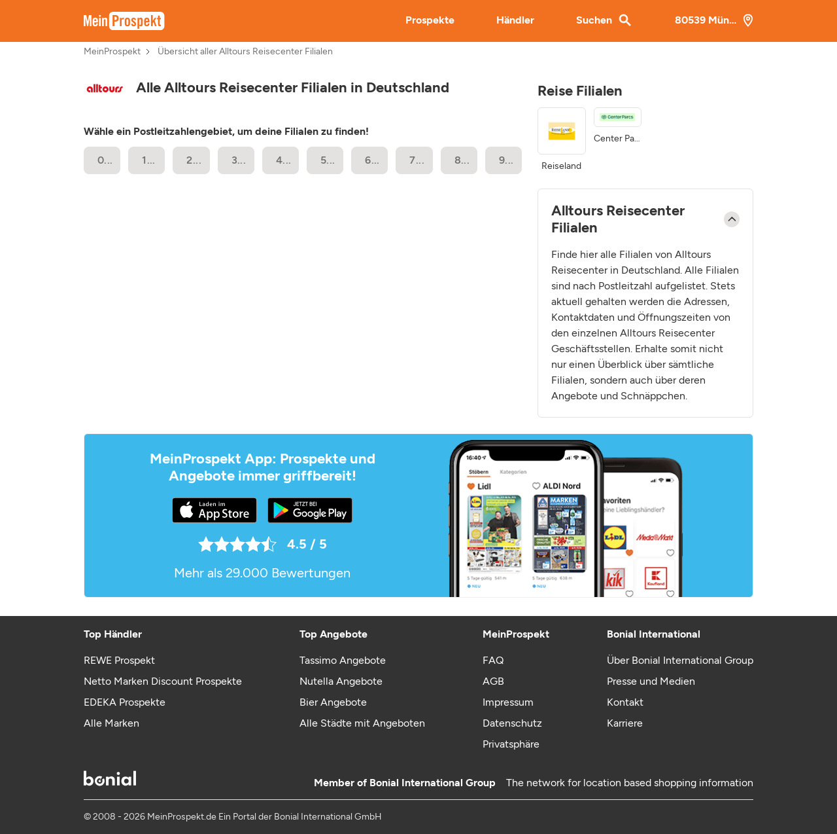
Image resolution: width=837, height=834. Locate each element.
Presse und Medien (651, 681)
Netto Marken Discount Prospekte (163, 681)
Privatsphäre (511, 744)
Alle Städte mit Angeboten (362, 723)
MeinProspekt (112, 51)
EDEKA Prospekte (124, 702)
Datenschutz (512, 723)
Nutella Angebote (341, 681)
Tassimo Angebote (342, 660)
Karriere (625, 723)
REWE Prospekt (119, 660)
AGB (493, 681)
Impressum (508, 702)
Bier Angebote (333, 702)
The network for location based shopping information (629, 782)
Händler (515, 20)
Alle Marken (111, 723)
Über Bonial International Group (680, 660)
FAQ (493, 660)
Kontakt (625, 702)
